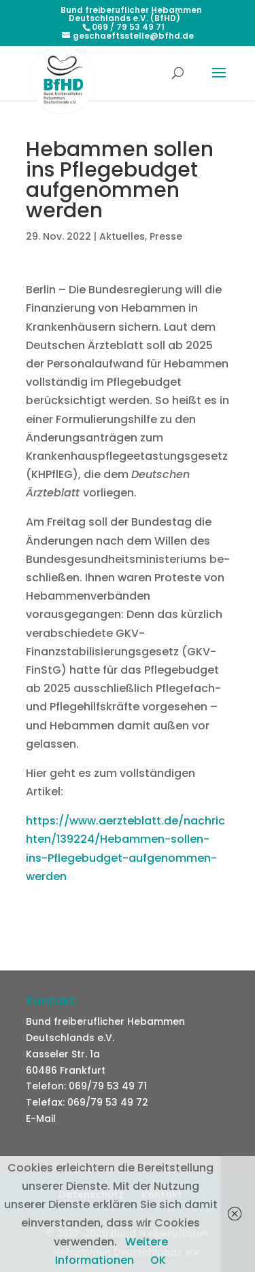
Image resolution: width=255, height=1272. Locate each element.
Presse (166, 236)
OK (158, 1260)
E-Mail (41, 1118)
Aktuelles (122, 236)
